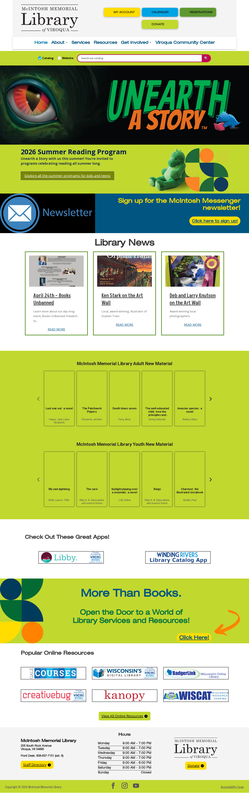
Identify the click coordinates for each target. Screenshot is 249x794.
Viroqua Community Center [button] (185, 43)
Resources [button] (105, 43)
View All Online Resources (122, 716)
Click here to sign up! (215, 220)
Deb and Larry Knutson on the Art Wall (193, 299)
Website (65, 58)
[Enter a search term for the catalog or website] (139, 58)
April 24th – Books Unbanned (52, 299)
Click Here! (194, 637)
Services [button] (81, 43)
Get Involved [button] (134, 43)
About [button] (57, 43)
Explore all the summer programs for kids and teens (67, 175)
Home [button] (41, 43)
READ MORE (56, 329)
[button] (122, 12)
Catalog (46, 58)
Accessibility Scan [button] (232, 787)
